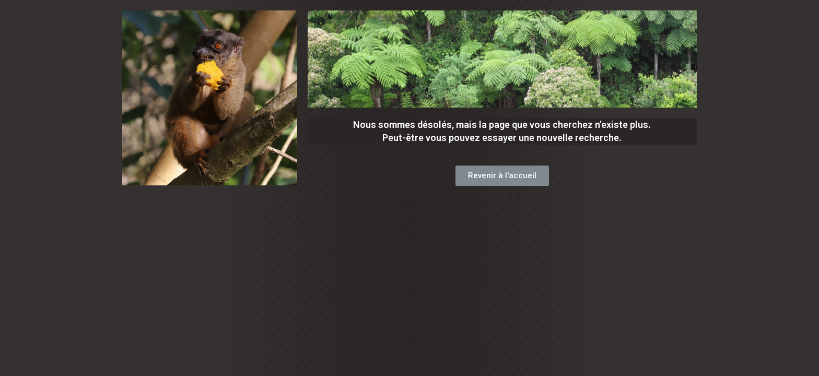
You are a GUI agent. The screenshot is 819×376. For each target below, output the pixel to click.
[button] (502, 176)
